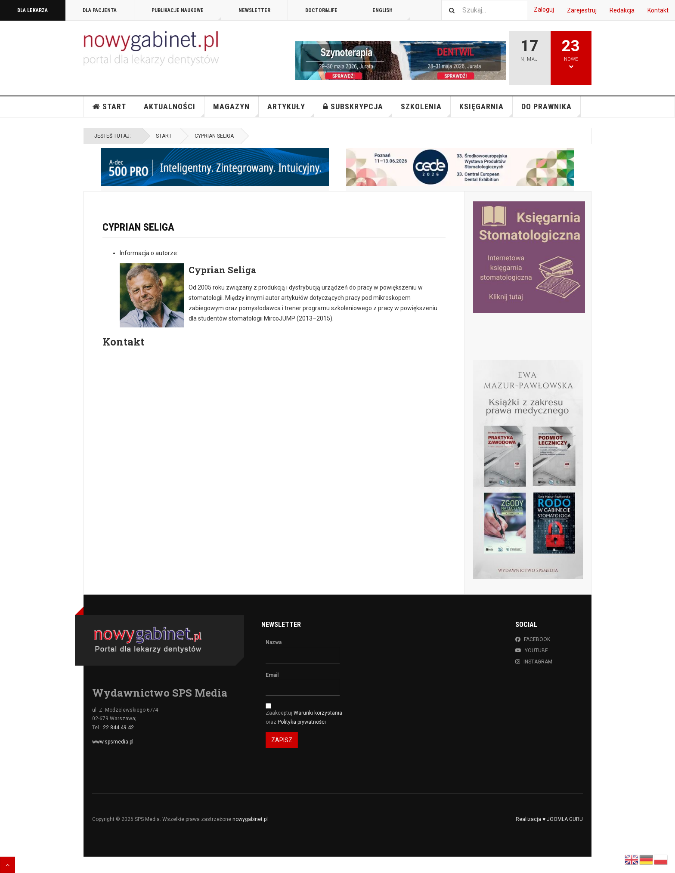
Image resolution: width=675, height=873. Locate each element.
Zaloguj (544, 9)
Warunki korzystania (318, 713)
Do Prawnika (551, 109)
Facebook (532, 639)
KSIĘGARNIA (486, 109)
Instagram (533, 662)
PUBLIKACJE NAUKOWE (186, 14)
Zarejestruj (582, 10)
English (391, 14)
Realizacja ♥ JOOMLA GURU (549, 819)
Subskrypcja (357, 109)
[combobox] (484, 10)
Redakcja (622, 10)
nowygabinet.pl (250, 819)
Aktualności (174, 109)
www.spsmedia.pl (112, 742)
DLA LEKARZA (32, 10)
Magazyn (236, 109)
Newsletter (254, 10)
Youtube (531, 651)
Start (109, 106)
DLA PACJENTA (100, 10)
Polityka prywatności (302, 722)
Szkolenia (426, 109)
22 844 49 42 (118, 728)
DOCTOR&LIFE (321, 10)
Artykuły (290, 109)
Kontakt (658, 10)
